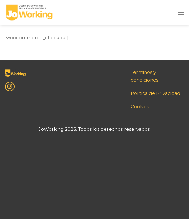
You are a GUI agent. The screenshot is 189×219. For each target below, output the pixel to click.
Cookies (140, 106)
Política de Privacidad (155, 93)
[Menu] (180, 12)
